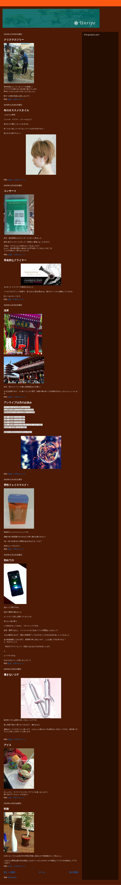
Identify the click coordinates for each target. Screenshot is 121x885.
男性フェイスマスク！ (16, 485)
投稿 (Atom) (12, 877)
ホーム (42, 872)
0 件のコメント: (19, 99)
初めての (9, 560)
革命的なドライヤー (15, 260)
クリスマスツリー (14, 39)
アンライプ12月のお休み (18, 402)
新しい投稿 (9, 872)
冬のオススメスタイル (16, 110)
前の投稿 (73, 872)
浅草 (6, 310)
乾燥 (6, 808)
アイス (7, 745)
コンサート (10, 191)
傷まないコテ (11, 674)
